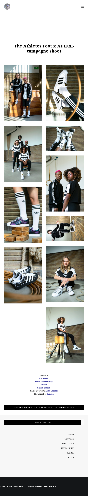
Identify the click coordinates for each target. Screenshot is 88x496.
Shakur (44, 385)
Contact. (70, 457)
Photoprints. (67, 448)
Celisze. (50, 394)
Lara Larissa (52, 391)
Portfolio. (69, 439)
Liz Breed (44, 379)
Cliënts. (70, 453)
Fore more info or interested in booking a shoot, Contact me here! (44, 407)
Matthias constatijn (44, 382)
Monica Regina (43, 388)
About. (71, 434)
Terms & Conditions (43, 423)
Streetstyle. (68, 443)
